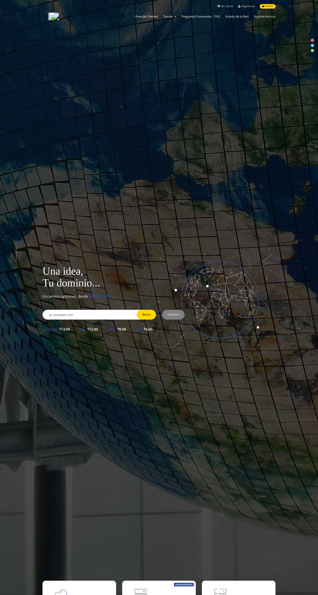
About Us (169, 577)
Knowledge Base (115, 585)
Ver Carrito (225, 6)
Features (169, 585)
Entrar (267, 6)
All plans (65, 251)
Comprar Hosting (148, 445)
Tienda (169, 16)
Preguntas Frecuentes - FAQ (200, 16)
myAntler (109, 577)
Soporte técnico (264, 16)
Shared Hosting (54, 577)
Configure (146, 251)
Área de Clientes (146, 16)
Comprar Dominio (69, 445)
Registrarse (246, 6)
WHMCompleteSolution (167, 503)
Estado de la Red (237, 16)
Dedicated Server (56, 585)
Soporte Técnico (227, 445)
